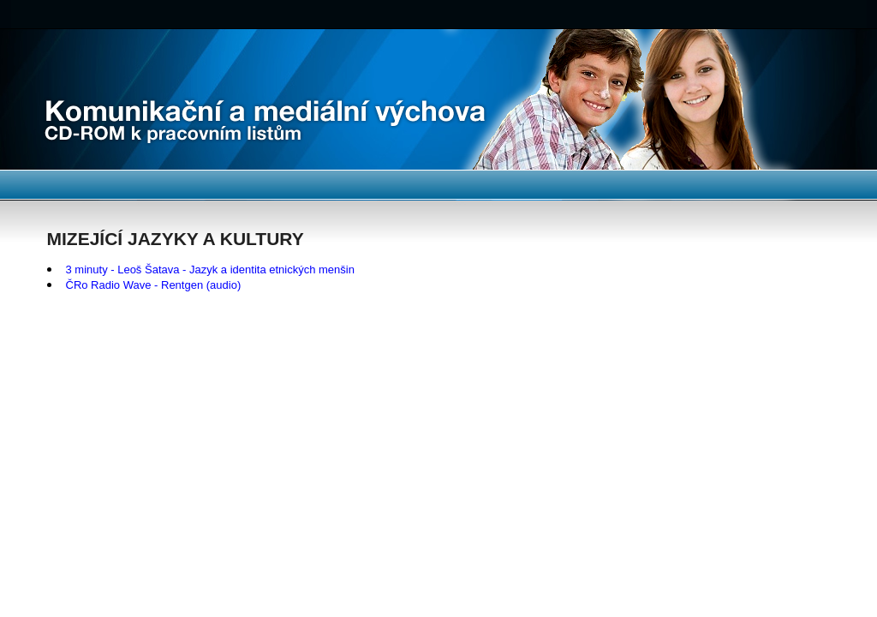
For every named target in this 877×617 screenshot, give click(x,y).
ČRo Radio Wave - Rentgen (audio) (154, 285)
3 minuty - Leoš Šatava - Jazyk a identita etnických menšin (210, 269)
